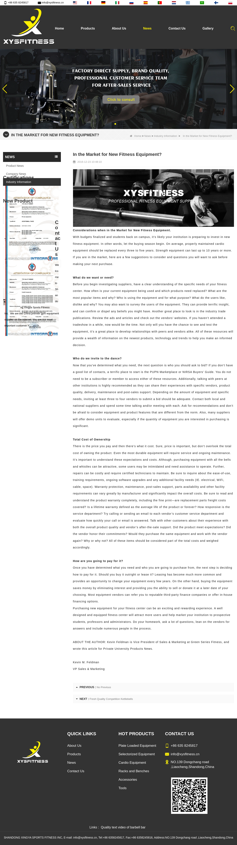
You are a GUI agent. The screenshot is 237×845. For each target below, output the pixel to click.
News (147, 28)
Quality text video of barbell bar (123, 827)
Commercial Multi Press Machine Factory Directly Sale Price (39, 395)
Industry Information (165, 135)
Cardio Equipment (132, 763)
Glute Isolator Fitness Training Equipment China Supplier (39, 435)
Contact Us (176, 28)
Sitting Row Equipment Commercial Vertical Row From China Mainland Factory (39, 374)
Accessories (127, 780)
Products (88, 28)
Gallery (207, 28)
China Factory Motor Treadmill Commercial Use (39, 456)
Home (59, 28)
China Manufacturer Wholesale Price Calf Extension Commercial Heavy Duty (39, 415)
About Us (119, 28)
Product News (15, 165)
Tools (122, 788)
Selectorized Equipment (136, 754)
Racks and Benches (133, 771)
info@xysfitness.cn (51, 2)
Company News (16, 173)
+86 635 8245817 (16, 2)
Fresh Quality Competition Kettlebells (111, 698)
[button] (115, 124)
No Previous (104, 687)
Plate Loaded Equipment (137, 746)
